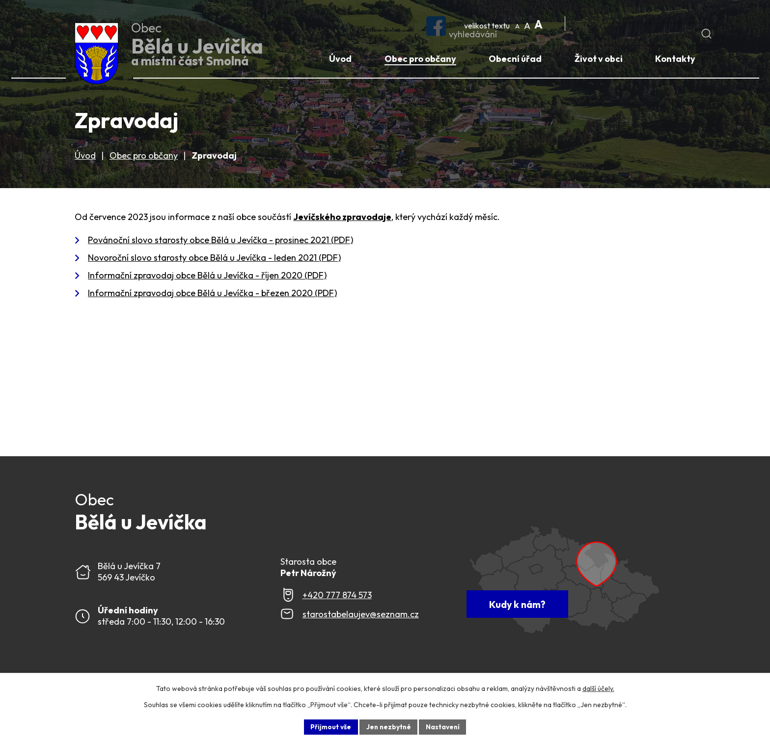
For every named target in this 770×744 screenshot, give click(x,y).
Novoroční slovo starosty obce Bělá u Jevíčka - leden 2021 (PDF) (214, 259)
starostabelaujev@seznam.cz (360, 616)
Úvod (85, 157)
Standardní (528, 22)
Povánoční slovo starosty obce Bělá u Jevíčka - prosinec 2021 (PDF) (220, 242)
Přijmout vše (329, 726)
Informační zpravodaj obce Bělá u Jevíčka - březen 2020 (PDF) (212, 295)
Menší (518, 22)
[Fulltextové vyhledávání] (637, 24)
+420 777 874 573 (337, 597)
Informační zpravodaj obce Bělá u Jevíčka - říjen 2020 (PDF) (207, 277)
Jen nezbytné (388, 726)
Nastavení (444, 726)
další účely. (598, 688)
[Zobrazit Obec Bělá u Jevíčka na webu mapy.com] (579, 581)
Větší (538, 22)
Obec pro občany (144, 157)
